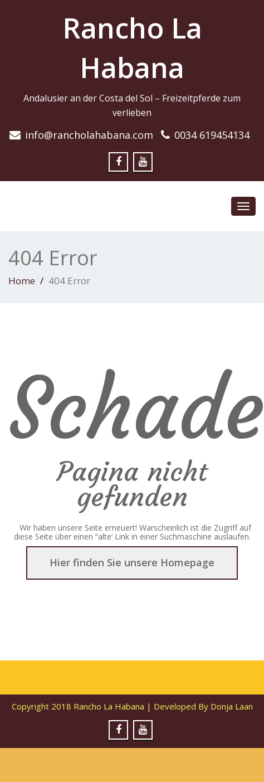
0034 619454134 (212, 135)
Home (21, 280)
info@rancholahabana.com (89, 135)
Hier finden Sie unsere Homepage (132, 562)
